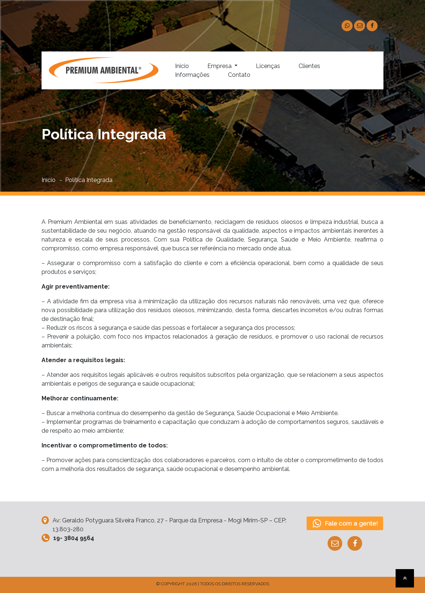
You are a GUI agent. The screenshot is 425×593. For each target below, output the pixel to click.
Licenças (268, 65)
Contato (239, 74)
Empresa (220, 65)
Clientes (309, 65)
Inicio (182, 65)
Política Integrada (89, 179)
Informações (192, 74)
